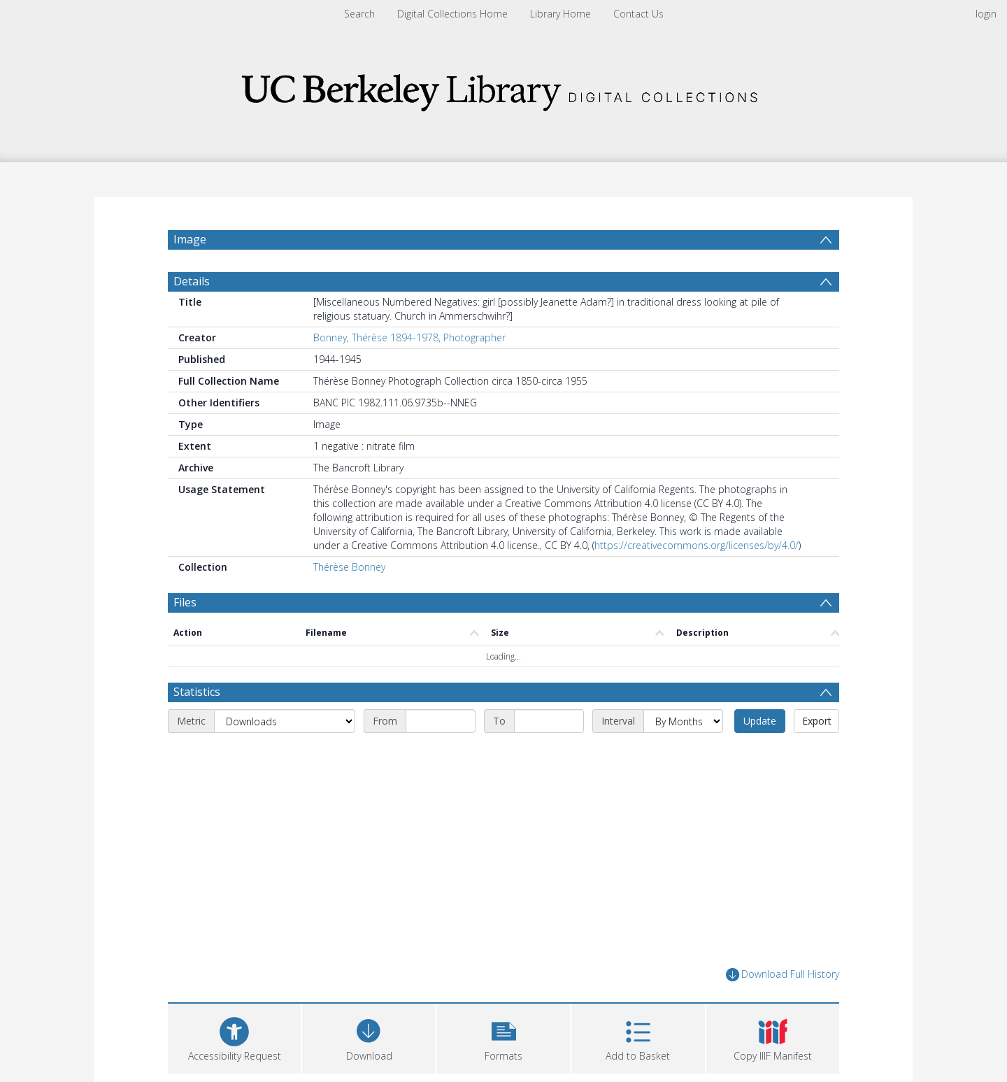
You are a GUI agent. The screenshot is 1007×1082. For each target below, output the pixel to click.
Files (185, 602)
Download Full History (782, 974)
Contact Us (638, 13)
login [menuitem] (986, 13)
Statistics (196, 691)
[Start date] (441, 721)
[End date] (549, 721)
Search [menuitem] (359, 13)
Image (189, 239)
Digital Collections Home (452, 13)
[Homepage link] (503, 88)
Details (191, 281)
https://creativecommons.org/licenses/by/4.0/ (696, 545)
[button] (503, 1037)
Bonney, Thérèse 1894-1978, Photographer (409, 337)
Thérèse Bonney (349, 567)
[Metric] (284, 721)
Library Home (560, 13)
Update (759, 720)
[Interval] (683, 721)
